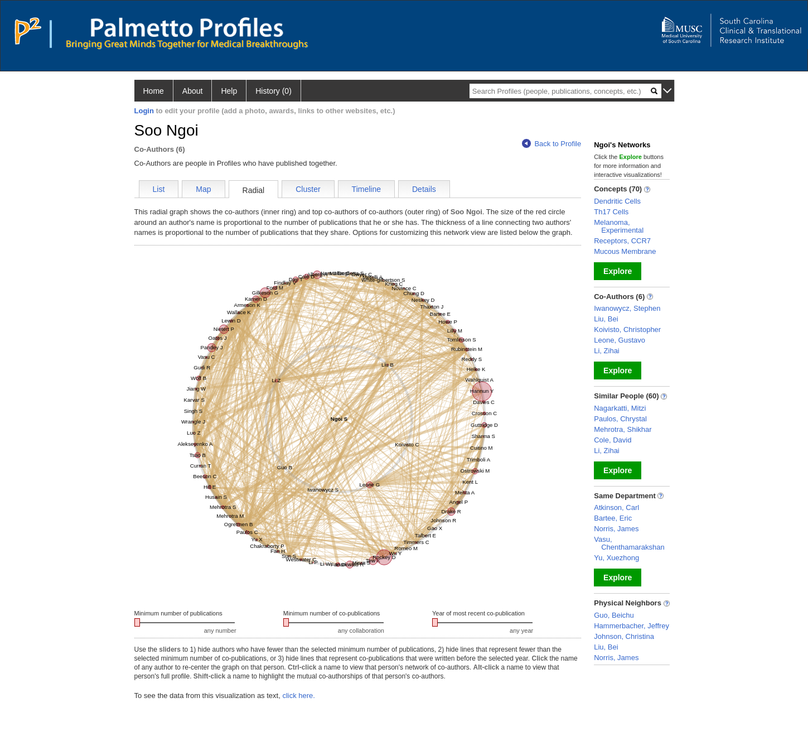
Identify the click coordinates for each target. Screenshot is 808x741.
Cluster (308, 189)
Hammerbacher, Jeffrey (631, 626)
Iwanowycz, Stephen (627, 308)
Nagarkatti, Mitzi (620, 408)
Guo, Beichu (614, 615)
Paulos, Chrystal (620, 419)
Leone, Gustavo (619, 340)
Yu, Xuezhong (616, 558)
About (192, 90)
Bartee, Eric (613, 518)
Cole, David (612, 440)
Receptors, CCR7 (622, 241)
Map (203, 189)
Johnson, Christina (624, 636)
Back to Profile (551, 143)
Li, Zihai (607, 351)
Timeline (366, 189)
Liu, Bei (606, 319)
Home (153, 90)
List (159, 189)
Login (144, 111)
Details (424, 189)
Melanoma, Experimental (619, 226)
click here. (298, 695)
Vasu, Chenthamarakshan (629, 543)
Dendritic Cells (617, 201)
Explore (617, 271)
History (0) (273, 90)
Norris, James (616, 529)
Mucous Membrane (625, 251)
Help (229, 90)
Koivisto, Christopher (627, 329)
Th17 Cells (611, 212)
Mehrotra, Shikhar (622, 429)
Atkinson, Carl (616, 507)
